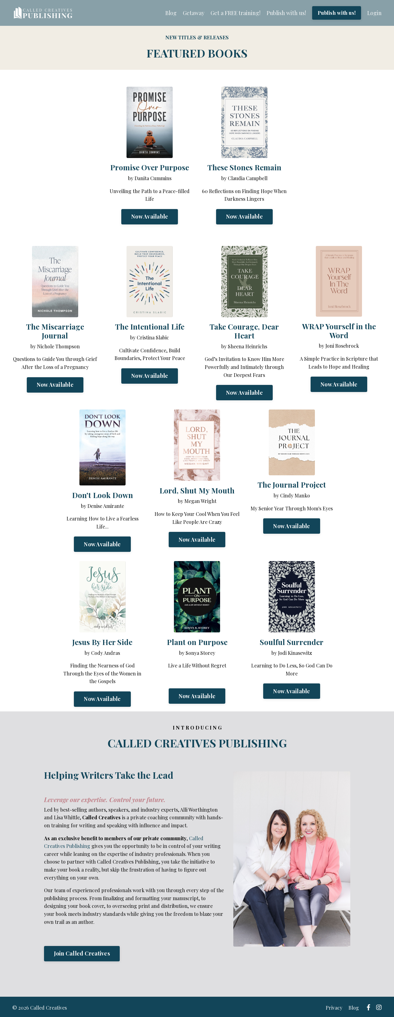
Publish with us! (285, 13)
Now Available (149, 216)
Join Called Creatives (82, 953)
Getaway (191, 13)
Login (374, 13)
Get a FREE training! (233, 13)
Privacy (336, 1006)
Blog (169, 13)
